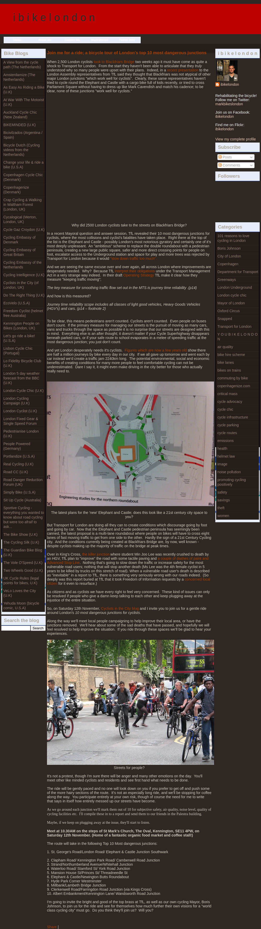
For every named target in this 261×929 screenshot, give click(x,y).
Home (17, 39)
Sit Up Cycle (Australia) (22, 500)
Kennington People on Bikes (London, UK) (21, 325)
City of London (229, 256)
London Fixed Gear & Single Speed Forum (20, 421)
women (223, 516)
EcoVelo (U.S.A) (16, 303)
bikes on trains (229, 370)
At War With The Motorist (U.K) (23, 102)
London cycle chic (231, 295)
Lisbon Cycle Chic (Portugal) (18, 350)
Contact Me (72, 39)
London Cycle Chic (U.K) (23, 391)
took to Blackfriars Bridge (114, 62)
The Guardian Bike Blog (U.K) (22, 552)
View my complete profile (235, 139)
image (222, 464)
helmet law (226, 456)
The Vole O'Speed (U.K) (23, 563)
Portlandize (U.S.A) (19, 456)
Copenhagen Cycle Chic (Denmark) (23, 177)
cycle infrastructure (232, 417)
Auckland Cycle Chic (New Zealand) (20, 114)
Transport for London (234, 326)
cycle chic (225, 409)
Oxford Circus (228, 311)
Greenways (226, 280)
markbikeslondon (229, 104)
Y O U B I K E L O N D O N (237, 336)
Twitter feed (127, 39)
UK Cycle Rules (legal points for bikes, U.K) (21, 580)
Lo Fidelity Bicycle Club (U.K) (22, 363)
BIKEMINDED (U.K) (19, 125)
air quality (225, 347)
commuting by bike (232, 378)
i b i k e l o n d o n (54, 17)
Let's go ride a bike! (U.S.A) (19, 338)
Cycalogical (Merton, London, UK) (20, 219)
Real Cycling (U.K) (18, 464)
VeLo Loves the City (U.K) (19, 593)
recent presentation (182, 70)
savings (223, 500)
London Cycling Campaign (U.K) (16, 400)
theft (220, 508)
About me (44, 39)
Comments (229, 165)
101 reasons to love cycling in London (233, 238)
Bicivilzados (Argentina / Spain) (22, 135)
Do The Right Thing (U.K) (23, 295)
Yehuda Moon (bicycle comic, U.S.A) (21, 605)
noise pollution (229, 472)
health (222, 448)
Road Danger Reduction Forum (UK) (23, 482)
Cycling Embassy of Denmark (19, 239)
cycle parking (228, 425)
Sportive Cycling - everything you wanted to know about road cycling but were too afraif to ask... (23, 517)
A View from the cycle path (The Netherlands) (22, 64)
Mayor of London (231, 303)
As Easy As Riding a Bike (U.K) (23, 89)
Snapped (224, 319)
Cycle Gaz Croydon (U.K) (24, 229)
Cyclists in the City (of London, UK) (21, 285)
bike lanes (225, 362)
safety (222, 492)
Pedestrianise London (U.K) (21, 433)
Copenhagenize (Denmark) (16, 189)
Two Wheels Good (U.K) (23, 570)
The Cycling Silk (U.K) (21, 542)
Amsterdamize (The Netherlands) (19, 77)
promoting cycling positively (231, 482)
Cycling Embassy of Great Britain (19, 252)
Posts (225, 157)
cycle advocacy (229, 401)
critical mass (227, 394)
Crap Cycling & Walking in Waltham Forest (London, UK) (22, 204)
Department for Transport (237, 272)
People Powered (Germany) (16, 446)
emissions (225, 441)
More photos (99, 39)
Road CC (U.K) (15, 472)
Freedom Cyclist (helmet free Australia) (23, 313)
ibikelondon (230, 84)
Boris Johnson (229, 248)
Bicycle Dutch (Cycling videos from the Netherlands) (21, 150)
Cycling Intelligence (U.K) (23, 275)
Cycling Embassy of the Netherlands (22, 264)
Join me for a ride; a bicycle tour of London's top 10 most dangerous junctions (126, 52)
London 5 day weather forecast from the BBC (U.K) (21, 378)
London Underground (234, 287)
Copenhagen (227, 264)
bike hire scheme (231, 355)
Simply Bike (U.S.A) (19, 492)
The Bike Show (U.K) (20, 534)
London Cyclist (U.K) (20, 411)
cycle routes (227, 433)
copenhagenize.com (233, 386)
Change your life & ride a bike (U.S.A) (23, 164)
